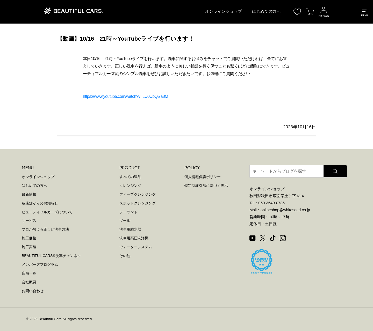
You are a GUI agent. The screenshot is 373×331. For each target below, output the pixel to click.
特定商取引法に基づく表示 (206, 185)
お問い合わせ (33, 291)
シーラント (128, 212)
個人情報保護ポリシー (202, 177)
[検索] (335, 171)
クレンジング (130, 185)
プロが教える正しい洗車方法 (45, 229)
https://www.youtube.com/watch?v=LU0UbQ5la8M (125, 96)
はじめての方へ (266, 11)
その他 (124, 256)
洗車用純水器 (130, 229)
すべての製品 (130, 177)
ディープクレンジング (137, 194)
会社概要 (29, 282)
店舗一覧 (29, 273)
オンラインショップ (223, 11)
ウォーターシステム (135, 247)
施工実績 (29, 247)
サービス (29, 220)
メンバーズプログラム (40, 264)
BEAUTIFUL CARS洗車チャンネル (51, 256)
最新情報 (29, 194)
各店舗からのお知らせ (40, 203)
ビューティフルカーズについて (47, 212)
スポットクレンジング (137, 203)
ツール (124, 220)
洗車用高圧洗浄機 (133, 238)
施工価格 (29, 238)
